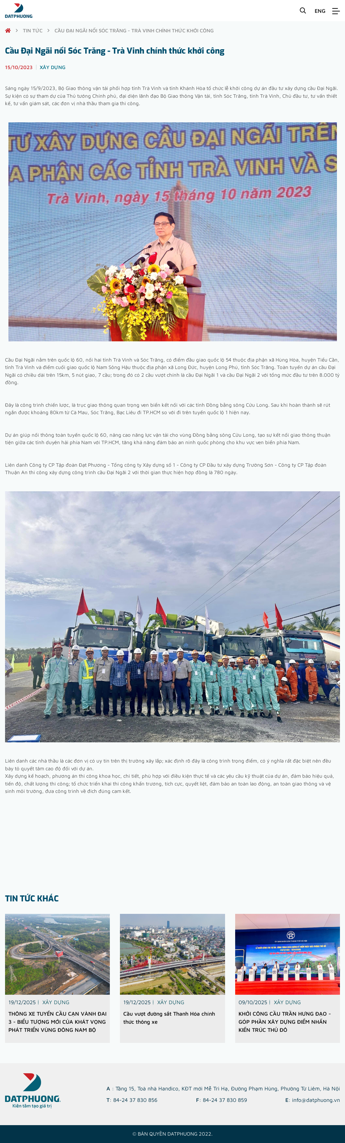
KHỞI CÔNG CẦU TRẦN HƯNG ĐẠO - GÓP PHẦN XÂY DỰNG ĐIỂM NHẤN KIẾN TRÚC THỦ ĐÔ (285, 1022)
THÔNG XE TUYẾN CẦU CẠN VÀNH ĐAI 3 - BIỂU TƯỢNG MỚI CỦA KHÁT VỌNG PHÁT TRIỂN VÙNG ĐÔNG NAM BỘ (57, 1022)
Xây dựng (55, 1002)
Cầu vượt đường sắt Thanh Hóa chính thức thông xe (169, 1018)
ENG (320, 11)
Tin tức (32, 30)
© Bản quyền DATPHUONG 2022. (172, 1134)
